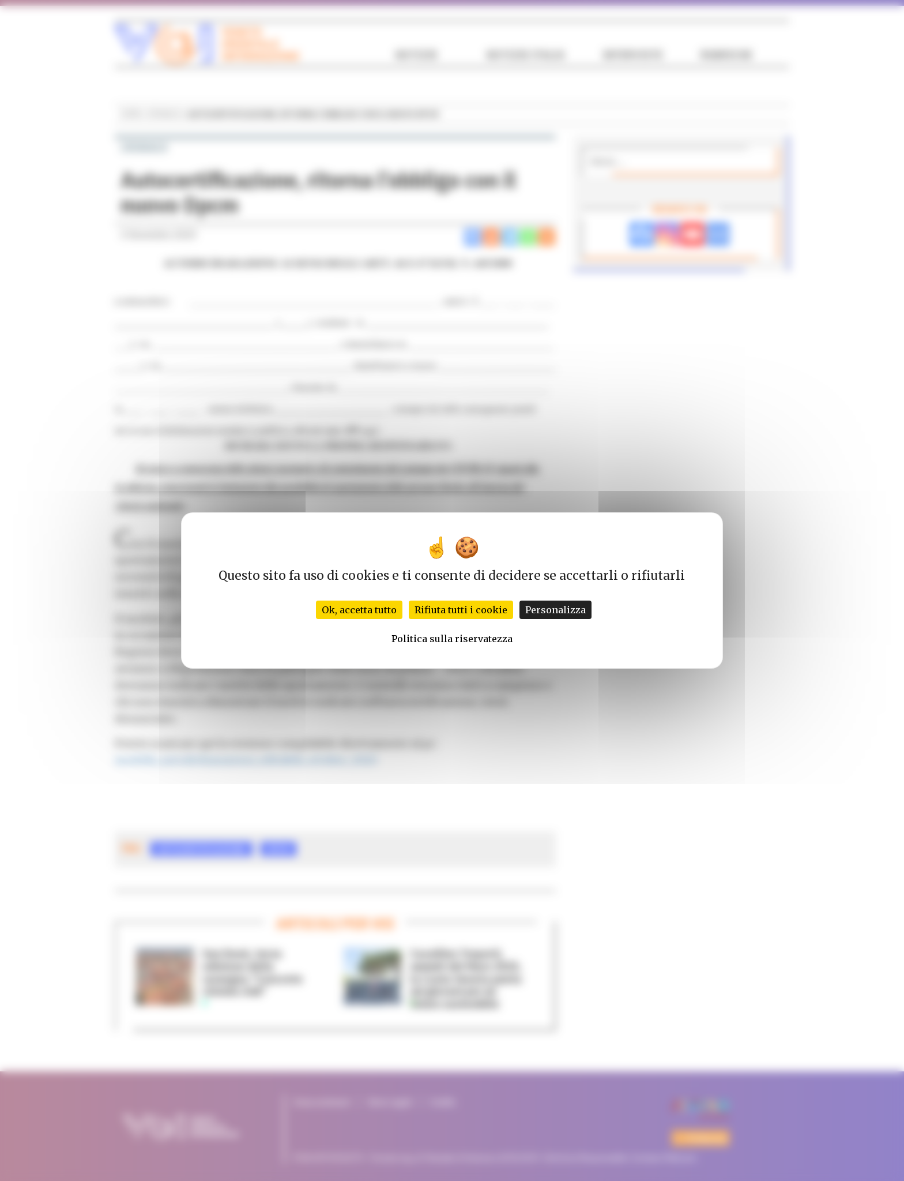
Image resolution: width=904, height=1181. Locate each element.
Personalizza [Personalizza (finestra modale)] (555, 610)
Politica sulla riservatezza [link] (452, 638)
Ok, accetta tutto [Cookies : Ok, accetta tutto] (359, 610)
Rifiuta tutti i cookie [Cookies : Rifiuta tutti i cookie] (461, 610)
